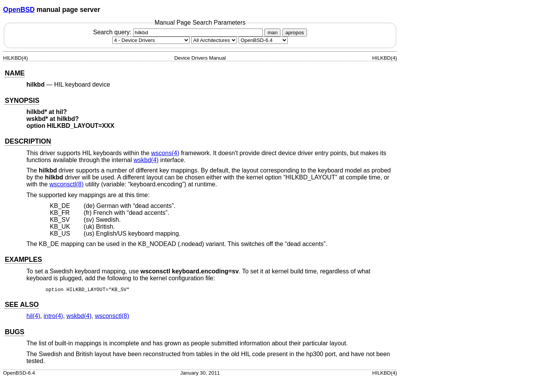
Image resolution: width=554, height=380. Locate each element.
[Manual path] (263, 40)
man (272, 32)
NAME (15, 73)
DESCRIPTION (28, 141)
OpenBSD (19, 9)
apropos (294, 32)
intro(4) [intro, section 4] (53, 317)
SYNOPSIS (22, 100)
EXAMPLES (23, 259)
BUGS (14, 333)
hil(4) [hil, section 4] (33, 317)
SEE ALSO (21, 306)
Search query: (179, 32)
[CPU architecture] (214, 40)
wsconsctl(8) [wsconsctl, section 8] (66, 184)
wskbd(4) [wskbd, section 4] (146, 160)
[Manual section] (151, 40)
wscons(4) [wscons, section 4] (165, 153)
